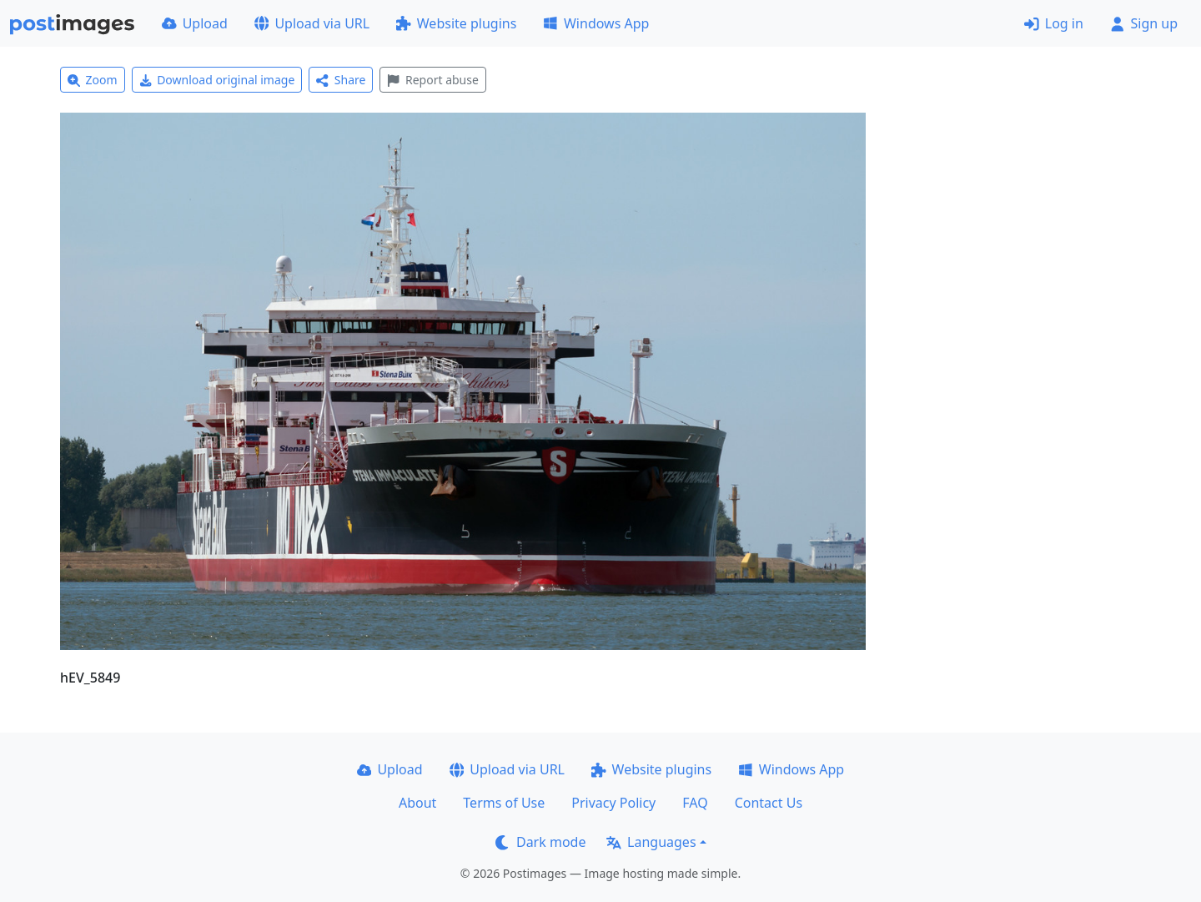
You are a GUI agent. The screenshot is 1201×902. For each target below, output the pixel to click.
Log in (1053, 23)
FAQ (694, 803)
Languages (651, 842)
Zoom (93, 80)
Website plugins (456, 23)
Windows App (596, 23)
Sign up (1144, 23)
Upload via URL (311, 23)
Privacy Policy (613, 803)
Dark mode (540, 842)
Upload (195, 23)
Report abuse (432, 80)
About (417, 803)
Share (340, 80)
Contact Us (768, 803)
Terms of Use (504, 803)
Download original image (217, 80)
